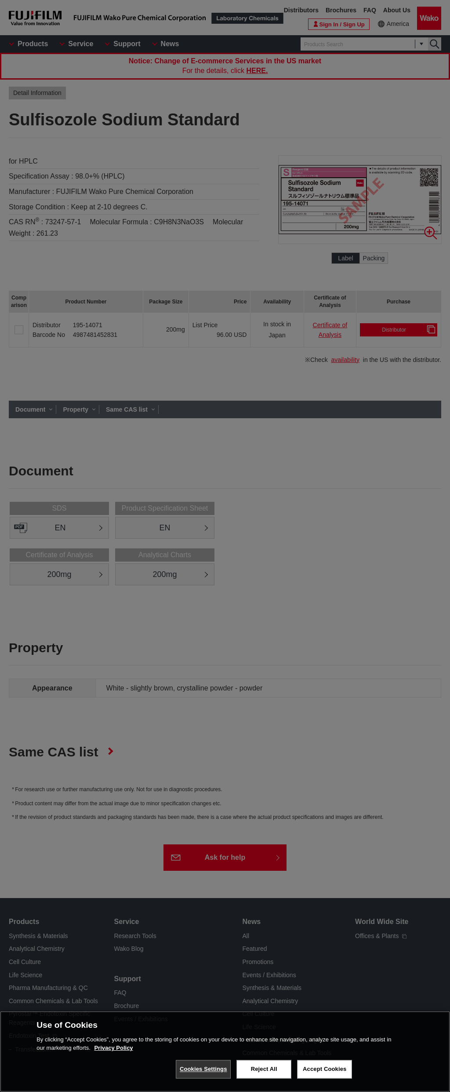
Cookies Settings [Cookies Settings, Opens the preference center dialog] (203, 1069)
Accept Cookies (324, 1069)
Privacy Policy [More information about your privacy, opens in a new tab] (113, 1048)
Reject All (264, 1069)
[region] (225, 1051)
